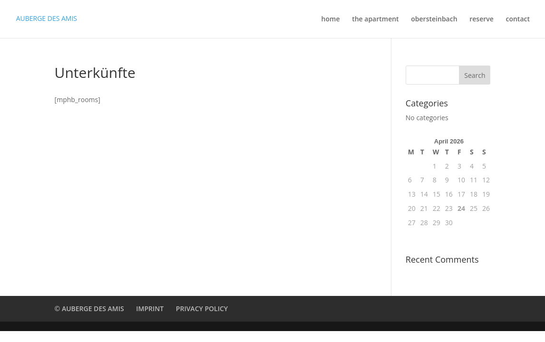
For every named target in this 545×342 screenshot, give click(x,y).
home (330, 19)
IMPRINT (150, 308)
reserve (481, 19)
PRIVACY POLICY (202, 308)
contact (518, 19)
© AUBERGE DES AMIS (89, 308)
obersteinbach (434, 19)
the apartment (375, 19)
